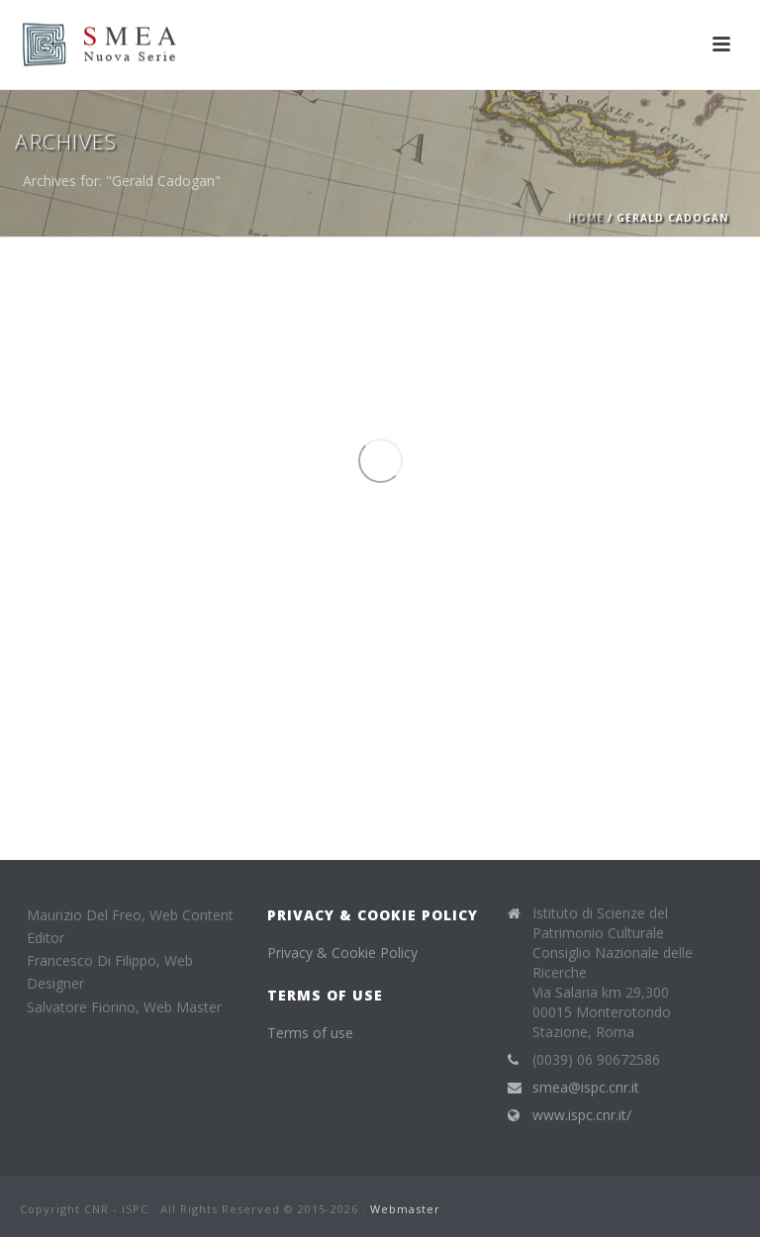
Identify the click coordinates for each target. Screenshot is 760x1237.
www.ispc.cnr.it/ (581, 1115)
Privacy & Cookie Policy (342, 952)
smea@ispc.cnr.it (585, 1087)
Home (586, 218)
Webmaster (405, 1208)
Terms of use (310, 1032)
